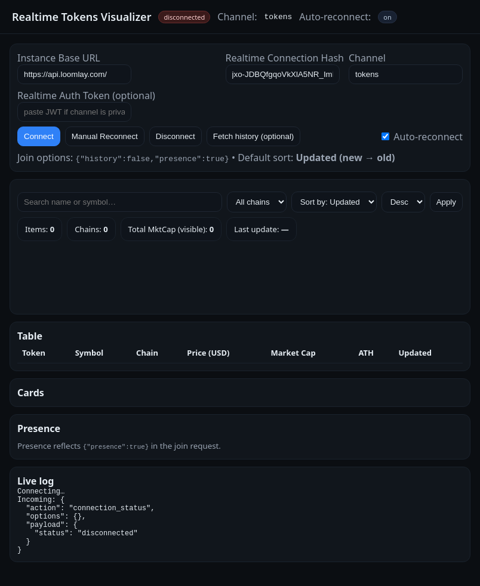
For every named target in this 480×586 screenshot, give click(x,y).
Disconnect (175, 136)
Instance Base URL (58, 57)
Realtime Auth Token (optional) (86, 95)
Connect (39, 136)
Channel (367, 57)
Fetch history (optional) (253, 136)
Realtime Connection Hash (285, 57)
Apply (446, 202)
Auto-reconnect (422, 136)
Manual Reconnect (105, 136)
